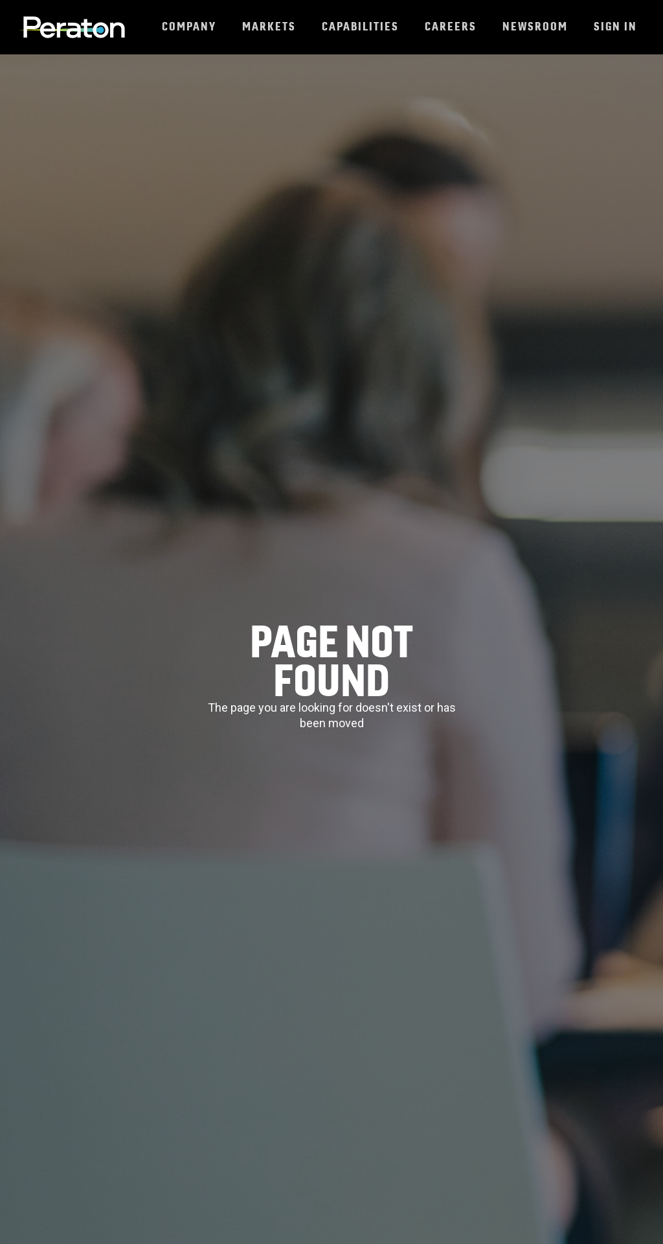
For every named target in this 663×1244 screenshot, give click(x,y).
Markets (269, 26)
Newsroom (535, 26)
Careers (451, 26)
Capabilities (360, 26)
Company (189, 26)
